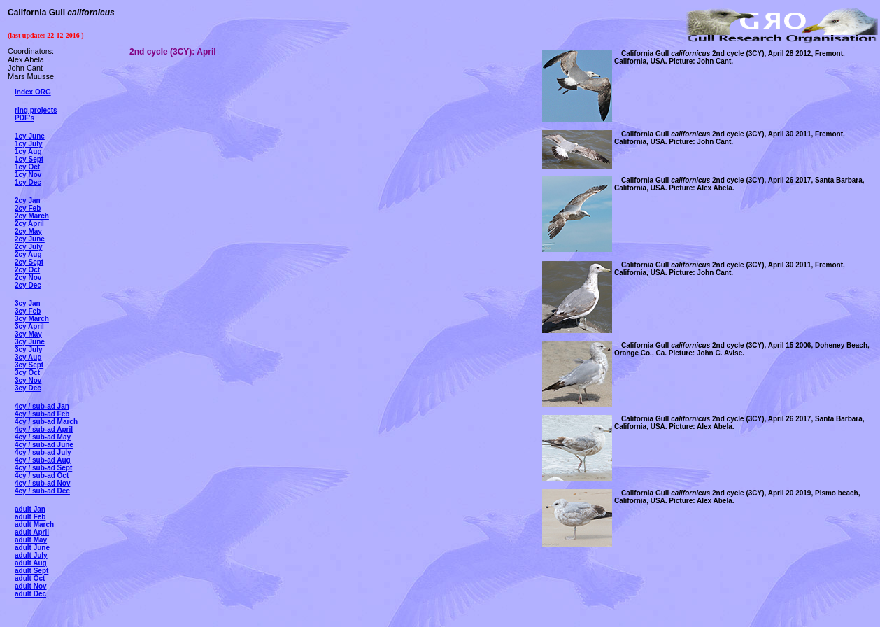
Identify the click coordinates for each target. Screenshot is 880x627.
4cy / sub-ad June (44, 445)
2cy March (32, 216)
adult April (32, 532)
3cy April (29, 326)
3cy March (32, 319)
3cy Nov (28, 380)
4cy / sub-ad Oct (42, 475)
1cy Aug (28, 151)
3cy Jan (28, 303)
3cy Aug (28, 357)
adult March (34, 524)
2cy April (29, 223)
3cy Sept (29, 365)
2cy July (28, 247)
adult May (31, 540)
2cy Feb (28, 208)
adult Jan (30, 509)
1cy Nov (28, 174)
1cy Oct (27, 167)
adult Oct (30, 578)
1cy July (28, 144)
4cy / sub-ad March (46, 421)
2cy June (30, 239)
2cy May (28, 231)
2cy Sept (29, 262)
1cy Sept (29, 159)
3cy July (28, 349)
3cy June (30, 342)
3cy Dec (28, 388)
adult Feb (30, 517)
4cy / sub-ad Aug (43, 460)
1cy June (30, 136)
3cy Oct (27, 372)
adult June (32, 547)
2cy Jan (28, 200)
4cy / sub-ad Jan (42, 406)
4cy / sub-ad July (43, 452)
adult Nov (31, 586)
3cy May (28, 334)
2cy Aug (28, 254)
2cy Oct (27, 270)
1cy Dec (28, 182)
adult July (31, 555)
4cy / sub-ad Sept (43, 468)
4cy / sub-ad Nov (42, 483)
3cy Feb (28, 311)
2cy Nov (28, 277)
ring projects (36, 110)
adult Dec (30, 594)
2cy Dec (28, 285)
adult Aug (31, 563)
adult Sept (31, 571)
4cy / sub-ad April (44, 429)
